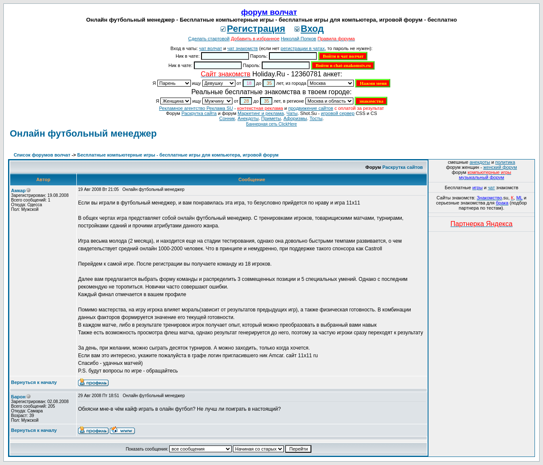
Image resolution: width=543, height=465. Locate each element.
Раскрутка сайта (199, 113)
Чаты (291, 113)
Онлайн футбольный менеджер (83, 133)
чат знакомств (242, 48)
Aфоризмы (295, 118)
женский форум (500, 167)
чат (491, 187)
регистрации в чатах (303, 48)
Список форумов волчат (42, 154)
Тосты (316, 118)
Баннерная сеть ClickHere (271, 124)
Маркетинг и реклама (261, 113)
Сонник (227, 118)
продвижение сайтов (310, 108)
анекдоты (480, 162)
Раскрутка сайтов (402, 167)
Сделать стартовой (209, 38)
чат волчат (210, 48)
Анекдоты (248, 118)
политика (505, 162)
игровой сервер (337, 113)
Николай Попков (298, 38)
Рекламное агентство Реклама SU (196, 108)
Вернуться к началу (34, 382)
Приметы (271, 118)
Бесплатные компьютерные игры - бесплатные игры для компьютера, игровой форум (178, 154)
